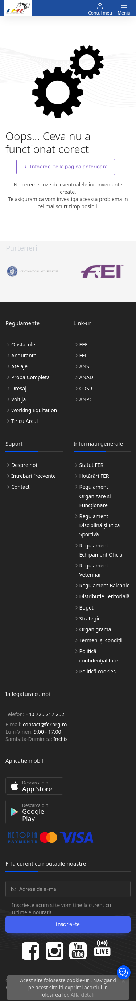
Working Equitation (34, 410)
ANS (84, 366)
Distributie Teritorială (104, 596)
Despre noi (24, 464)
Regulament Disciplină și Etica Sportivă (99, 525)
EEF (83, 344)
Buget (86, 607)
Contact (20, 486)
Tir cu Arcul (24, 421)
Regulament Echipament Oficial (101, 550)
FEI (83, 355)
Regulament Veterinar (93, 570)
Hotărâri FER (94, 475)
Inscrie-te (68, 924)
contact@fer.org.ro (45, 724)
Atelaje (19, 366)
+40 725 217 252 (45, 714)
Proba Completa (30, 377)
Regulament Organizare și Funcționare (95, 495)
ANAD (86, 377)
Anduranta (24, 355)
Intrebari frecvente (33, 475)
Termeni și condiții (101, 640)
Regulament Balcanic (104, 585)
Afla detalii (83, 994)
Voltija (18, 399)
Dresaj (18, 388)
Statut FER (91, 464)
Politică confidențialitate (98, 656)
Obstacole (23, 344)
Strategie (90, 618)
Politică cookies (97, 671)
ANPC (86, 399)
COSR (85, 388)
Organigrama (95, 629)
